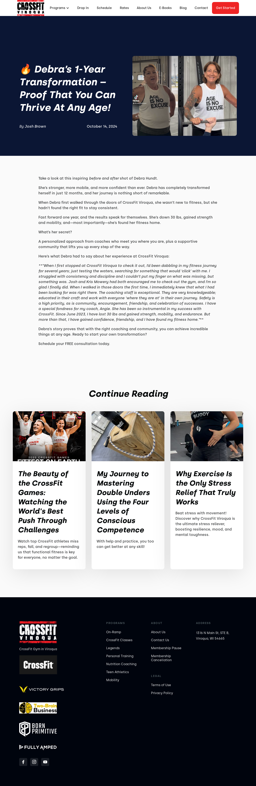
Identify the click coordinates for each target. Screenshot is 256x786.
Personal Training (119, 656)
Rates (124, 8)
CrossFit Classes (119, 640)
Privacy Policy (162, 693)
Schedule (104, 8)
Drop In (83, 8)
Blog (183, 8)
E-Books (165, 8)
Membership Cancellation (161, 658)
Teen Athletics (117, 672)
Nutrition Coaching (121, 664)
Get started (225, 8)
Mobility (112, 680)
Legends (113, 648)
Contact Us (160, 640)
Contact (201, 8)
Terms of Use (161, 685)
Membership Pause (166, 648)
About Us (144, 8)
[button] (59, 8)
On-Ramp (113, 632)
